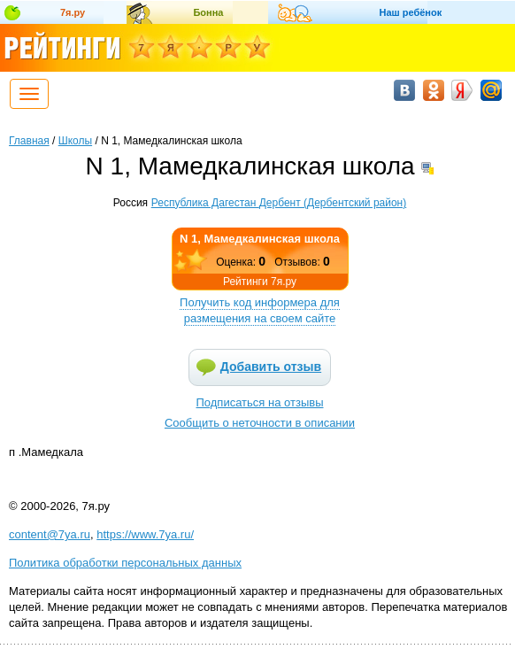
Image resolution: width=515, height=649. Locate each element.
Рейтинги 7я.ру (259, 281)
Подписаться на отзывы (260, 402)
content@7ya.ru (49, 534)
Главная (29, 141)
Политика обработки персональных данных (125, 562)
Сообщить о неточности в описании (260, 422)
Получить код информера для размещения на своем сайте (260, 310)
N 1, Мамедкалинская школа (260, 238)
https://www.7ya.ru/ (145, 534)
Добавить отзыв (270, 366)
